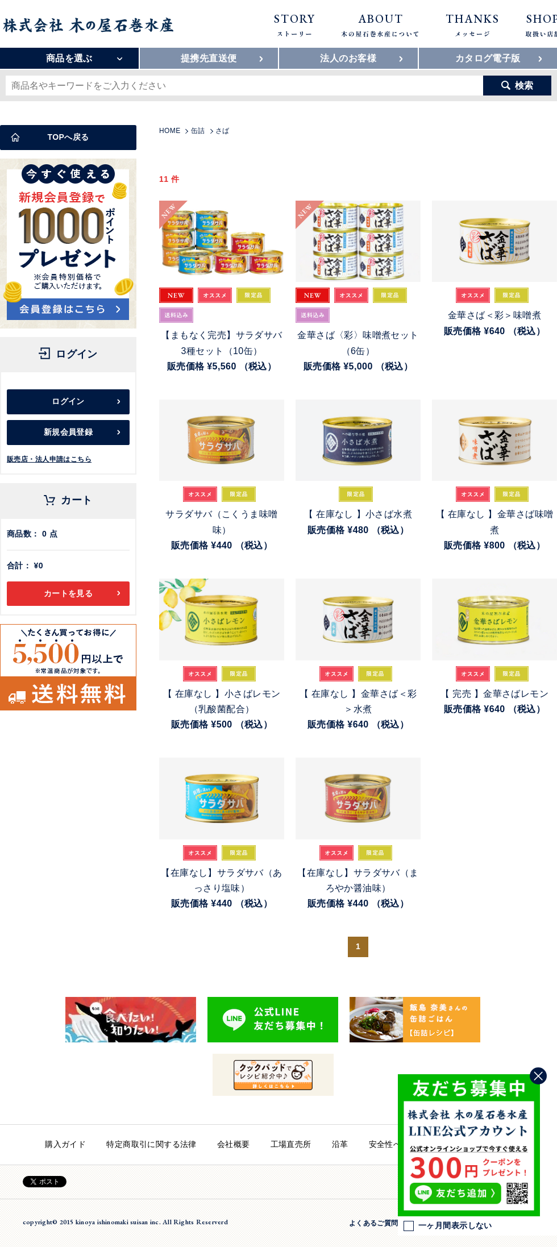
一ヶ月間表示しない (448, 1226)
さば (222, 131)
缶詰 (198, 131)
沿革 (340, 1144)
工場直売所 (291, 1144)
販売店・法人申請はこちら (49, 459)
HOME (170, 131)
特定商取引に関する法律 (151, 1144)
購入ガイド (65, 1144)
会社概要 (233, 1144)
